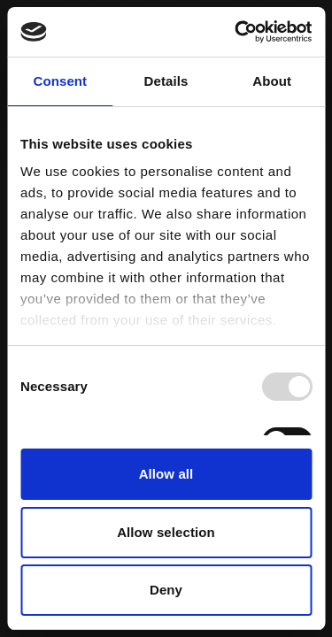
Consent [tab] (60, 80)
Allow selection (166, 532)
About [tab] (271, 80)
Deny (166, 589)
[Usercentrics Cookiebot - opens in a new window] (236, 31)
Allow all (166, 473)
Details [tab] (166, 80)
